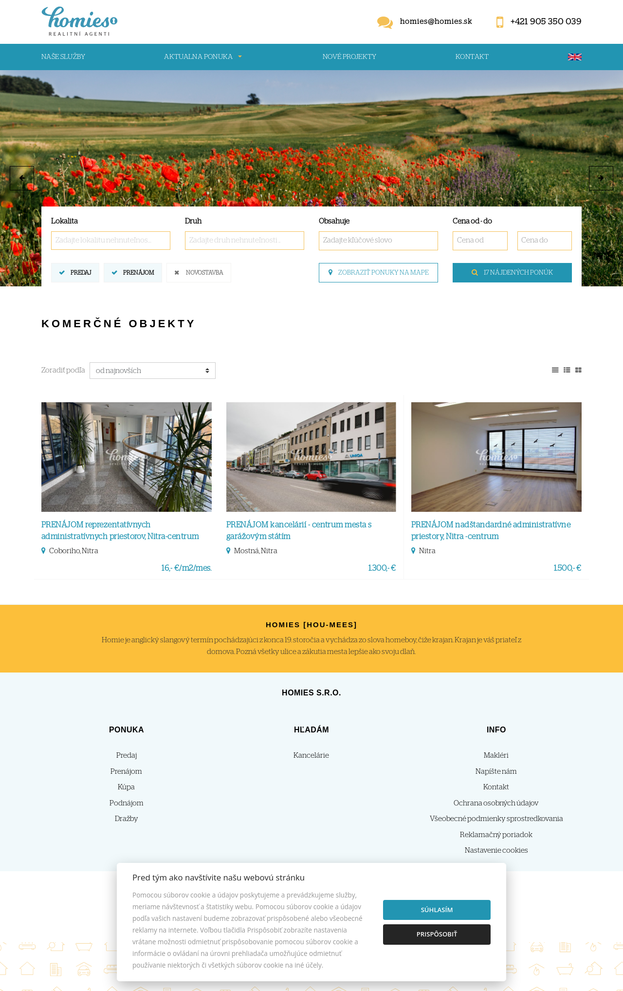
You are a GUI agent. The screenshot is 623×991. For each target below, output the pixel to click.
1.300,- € (382, 568)
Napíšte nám (496, 771)
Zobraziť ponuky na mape (379, 272)
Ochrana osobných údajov (496, 803)
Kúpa (126, 787)
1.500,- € (568, 568)
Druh (193, 221)
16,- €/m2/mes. (187, 568)
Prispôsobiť (437, 934)
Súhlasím (437, 909)
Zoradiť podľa (63, 370)
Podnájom (127, 803)
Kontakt (472, 57)
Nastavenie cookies (496, 850)
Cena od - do (472, 221)
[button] (22, 178)
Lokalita (64, 221)
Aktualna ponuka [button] (198, 57)
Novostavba (204, 272)
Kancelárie (311, 755)
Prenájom (138, 272)
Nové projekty (350, 57)
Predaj (81, 272)
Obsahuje (334, 221)
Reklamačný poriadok (496, 835)
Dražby (126, 819)
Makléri (496, 755)
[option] (311, 178)
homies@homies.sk (436, 21)
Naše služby (63, 57)
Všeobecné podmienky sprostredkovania (496, 819)
